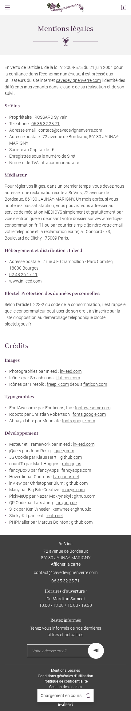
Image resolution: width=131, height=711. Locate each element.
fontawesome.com (92, 407)
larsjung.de (66, 502)
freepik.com (58, 384)
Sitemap (66, 692)
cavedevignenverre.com (78, 80)
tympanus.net (66, 476)
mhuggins (71, 463)
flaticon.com (68, 377)
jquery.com (64, 450)
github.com (71, 457)
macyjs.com (73, 489)
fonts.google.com (89, 414)
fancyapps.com (76, 470)
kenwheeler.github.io (72, 509)
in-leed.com (70, 371)
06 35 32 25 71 (45, 123)
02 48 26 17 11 (23, 274)
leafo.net (54, 515)
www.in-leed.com (25, 281)
